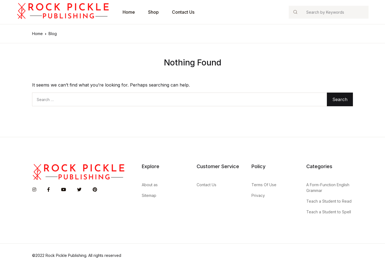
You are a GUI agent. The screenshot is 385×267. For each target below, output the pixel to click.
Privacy (258, 195)
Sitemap (149, 195)
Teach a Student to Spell (328, 211)
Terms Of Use (263, 184)
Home (129, 12)
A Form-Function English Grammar (327, 187)
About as (150, 184)
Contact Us (183, 12)
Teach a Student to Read (329, 201)
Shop (153, 12)
